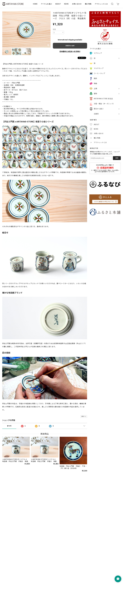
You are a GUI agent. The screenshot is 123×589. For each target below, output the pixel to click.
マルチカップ (98, 68)
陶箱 (95, 83)
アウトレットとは (101, 4)
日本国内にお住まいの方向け (69, 51)
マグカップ (98, 53)
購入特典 (88, 4)
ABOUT (58, 4)
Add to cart (70, 46)
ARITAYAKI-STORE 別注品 (103, 99)
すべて (9, 426)
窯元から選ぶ (98, 109)
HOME (35, 4)
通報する (83, 416)
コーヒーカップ (99, 73)
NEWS (66, 4)
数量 (54, 29)
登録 (116, 158)
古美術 (96, 114)
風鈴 (95, 78)
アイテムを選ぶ (46, 4)
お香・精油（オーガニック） (104, 104)
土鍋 (95, 88)
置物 (95, 93)
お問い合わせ (77, 4)
